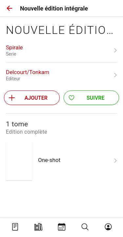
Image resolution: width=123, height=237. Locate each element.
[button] (9, 8)
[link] (61, 50)
